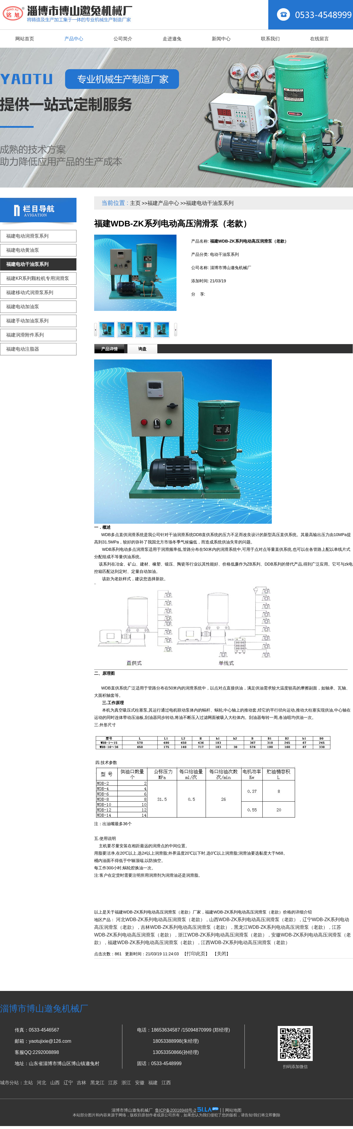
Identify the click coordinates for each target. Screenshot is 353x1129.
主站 (28, 1082)
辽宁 (68, 1082)
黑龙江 (97, 1082)
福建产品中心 (163, 203)
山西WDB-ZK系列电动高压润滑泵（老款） (253, 919)
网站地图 (233, 1110)
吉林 (81, 1082)
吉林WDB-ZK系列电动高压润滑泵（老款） (185, 927)
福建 (153, 1082)
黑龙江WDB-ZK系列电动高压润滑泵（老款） (281, 927)
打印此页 (196, 953)
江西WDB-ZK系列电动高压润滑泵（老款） (245, 942)
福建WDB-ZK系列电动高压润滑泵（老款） (152, 942)
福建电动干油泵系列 (210, 203)
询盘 (142, 349)
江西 (166, 1082)
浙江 (126, 1082)
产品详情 (109, 349)
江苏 (113, 1082)
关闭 (221, 953)
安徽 (139, 1082)
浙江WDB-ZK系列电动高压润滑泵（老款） (222, 934)
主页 (135, 203)
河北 (41, 1082)
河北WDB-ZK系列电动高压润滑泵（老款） (160, 919)
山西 (55, 1082)
